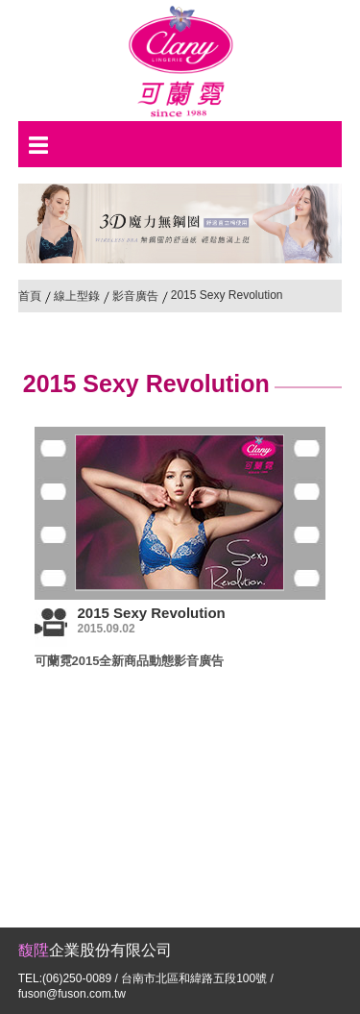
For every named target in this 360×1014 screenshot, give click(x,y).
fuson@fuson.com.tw (72, 994)
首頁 (29, 296)
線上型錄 (77, 296)
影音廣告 (135, 296)
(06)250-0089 (76, 978)
